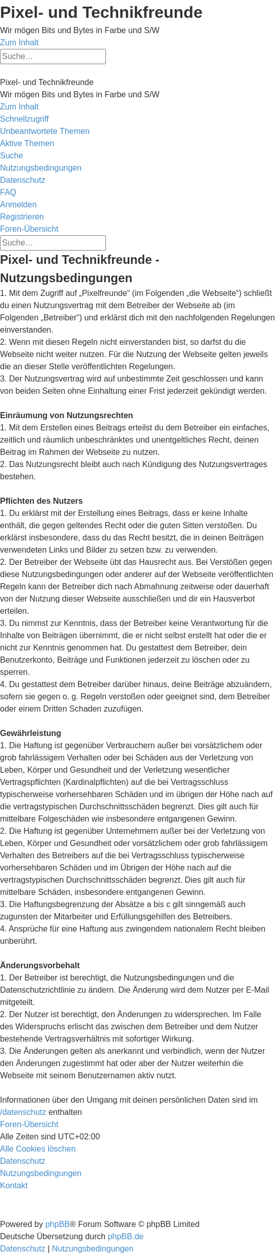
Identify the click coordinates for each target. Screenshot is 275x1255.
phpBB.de (126, 1236)
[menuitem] (45, 131)
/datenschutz (23, 1112)
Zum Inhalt (19, 42)
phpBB (57, 1224)
